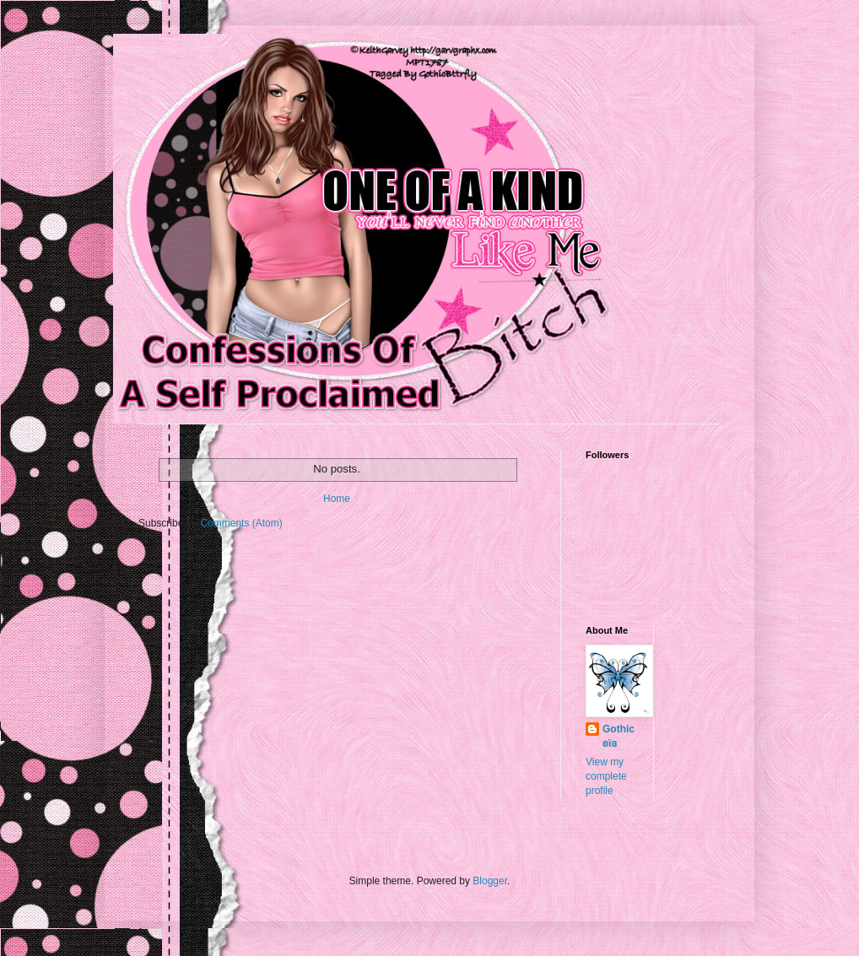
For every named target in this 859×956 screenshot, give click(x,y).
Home (336, 499)
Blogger (490, 881)
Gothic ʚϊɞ (618, 736)
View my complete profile (606, 776)
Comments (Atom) (241, 523)
